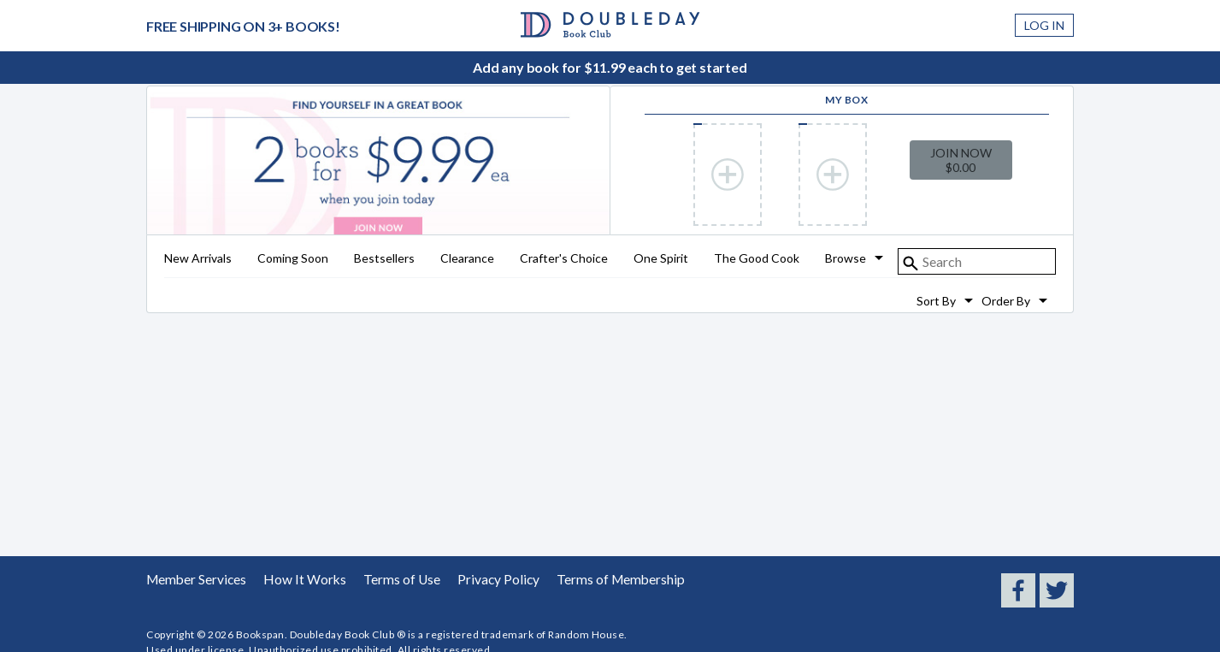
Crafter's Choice (564, 258)
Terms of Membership (584, 579)
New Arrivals (198, 258)
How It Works (293, 579)
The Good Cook (756, 258)
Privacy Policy (472, 579)
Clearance (467, 258)
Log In (1044, 25)
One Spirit (661, 258)
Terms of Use (383, 579)
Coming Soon (292, 258)
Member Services (192, 579)
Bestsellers (384, 258)
